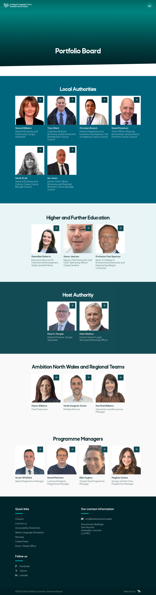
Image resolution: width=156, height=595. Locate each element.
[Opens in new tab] (78, 566)
